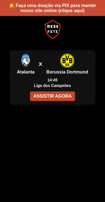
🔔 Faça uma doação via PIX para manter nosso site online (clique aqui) (52, 8)
